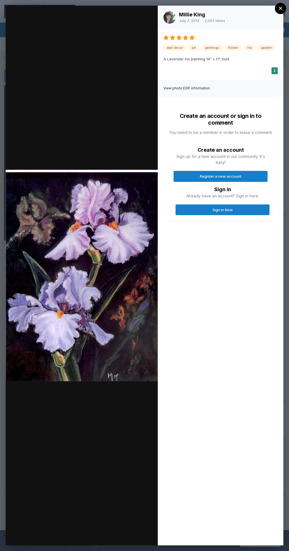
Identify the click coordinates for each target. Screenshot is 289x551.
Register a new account (220, 176)
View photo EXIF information (186, 88)
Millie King (192, 14)
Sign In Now (223, 210)
